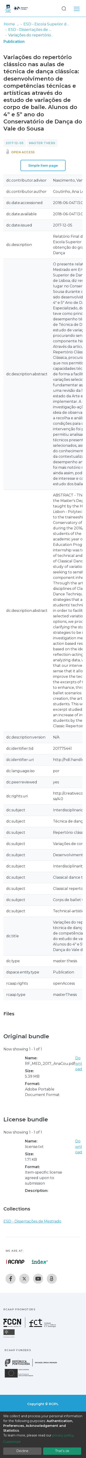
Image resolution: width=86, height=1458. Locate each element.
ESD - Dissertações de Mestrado (31, 29)
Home (9, 24)
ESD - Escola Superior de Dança (46, 24)
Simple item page (43, 166)
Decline (22, 1451)
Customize (12, 1442)
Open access (23, 152)
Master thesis (42, 143)
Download (78, 1063)
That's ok (62, 1451)
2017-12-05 (15, 143)
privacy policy (63, 1435)
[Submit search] (63, 8)
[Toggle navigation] (77, 8)
